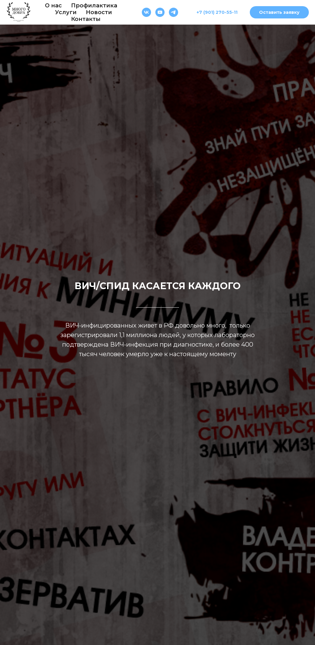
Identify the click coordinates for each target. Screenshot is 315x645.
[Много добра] (146, 12)
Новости (99, 12)
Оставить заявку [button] (279, 12)
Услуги (66, 12)
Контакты (86, 19)
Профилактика (94, 5)
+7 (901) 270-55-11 (217, 12)
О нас (53, 5)
